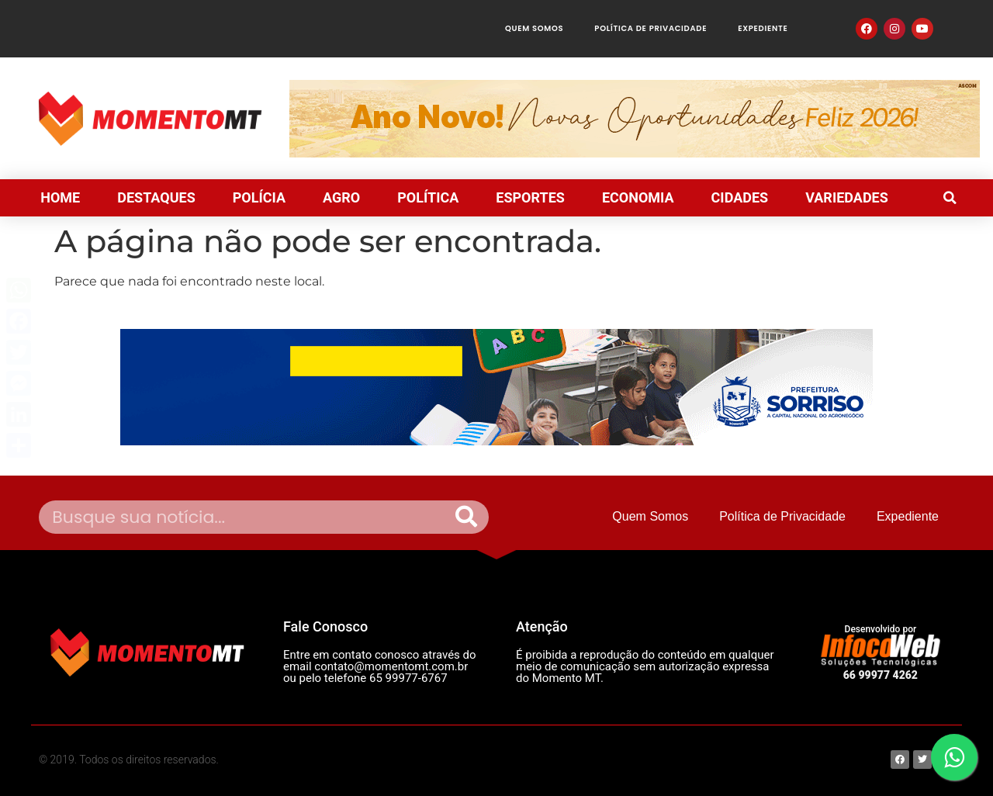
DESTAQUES (156, 197)
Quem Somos (534, 28)
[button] (949, 197)
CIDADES (740, 197)
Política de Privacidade (650, 28)
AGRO (341, 197)
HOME (60, 197)
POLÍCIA (259, 197)
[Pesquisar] (466, 517)
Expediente (762, 28)
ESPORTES (530, 197)
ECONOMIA (638, 197)
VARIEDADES (846, 197)
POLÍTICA (427, 197)
